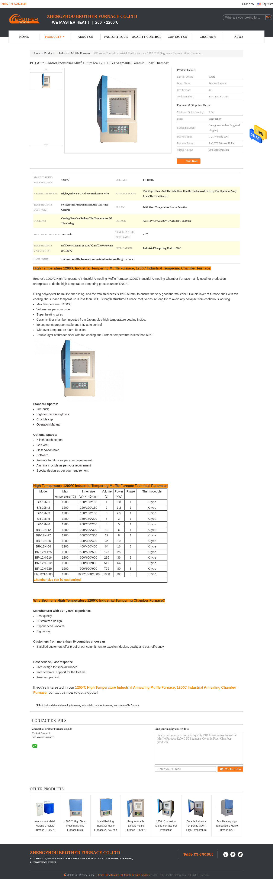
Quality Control (146, 36)
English (267, 4)
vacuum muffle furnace (126, 705)
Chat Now (248, 4)
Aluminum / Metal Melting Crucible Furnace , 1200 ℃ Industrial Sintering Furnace (44, 830)
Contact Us (177, 36)
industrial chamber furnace (97, 705)
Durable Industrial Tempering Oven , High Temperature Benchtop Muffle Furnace (196, 830)
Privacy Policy (86, 874)
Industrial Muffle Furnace (74, 53)
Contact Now (230, 769)
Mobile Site (71, 874)
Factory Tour (116, 36)
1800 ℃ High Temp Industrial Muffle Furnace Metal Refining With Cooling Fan (75, 830)
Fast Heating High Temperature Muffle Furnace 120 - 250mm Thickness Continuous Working (226, 830)
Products (54, 36)
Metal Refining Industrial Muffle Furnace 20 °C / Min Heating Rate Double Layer (105, 830)
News (238, 36)
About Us (85, 36)
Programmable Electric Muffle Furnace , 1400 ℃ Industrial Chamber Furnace (136, 830)
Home (24, 36)
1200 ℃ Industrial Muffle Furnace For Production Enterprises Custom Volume (166, 830)
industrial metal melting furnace (62, 705)
